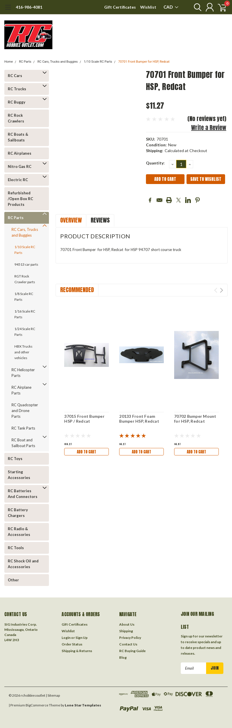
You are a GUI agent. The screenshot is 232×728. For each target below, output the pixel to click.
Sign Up (81, 637)
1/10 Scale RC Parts (98, 62)
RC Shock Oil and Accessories (23, 564)
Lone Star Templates (83, 705)
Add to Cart (86, 452)
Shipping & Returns (77, 651)
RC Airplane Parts (21, 390)
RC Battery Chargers (18, 512)
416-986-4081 (29, 7)
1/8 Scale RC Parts (23, 297)
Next (221, 290)
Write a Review (208, 127)
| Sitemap (53, 695)
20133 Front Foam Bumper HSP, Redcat (139, 419)
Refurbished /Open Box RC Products (20, 199)
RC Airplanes (19, 153)
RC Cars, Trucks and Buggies (57, 62)
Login (66, 637)
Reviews (100, 220)
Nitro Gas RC (19, 166)
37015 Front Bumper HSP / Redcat (84, 419)
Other (13, 580)
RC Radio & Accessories (19, 531)
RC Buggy (16, 102)
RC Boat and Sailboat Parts (23, 443)
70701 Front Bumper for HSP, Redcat (144, 62)
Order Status (72, 644)
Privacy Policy (130, 637)
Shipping (126, 631)
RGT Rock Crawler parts (24, 279)
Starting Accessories (19, 475)
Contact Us (128, 644)
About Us (126, 624)
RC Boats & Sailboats (18, 137)
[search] (194, 7)
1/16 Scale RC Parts (24, 314)
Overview (71, 220)
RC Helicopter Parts (23, 372)
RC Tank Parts (23, 428)
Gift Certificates (120, 7)
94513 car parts (26, 264)
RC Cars (15, 75)
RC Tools (16, 547)
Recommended (77, 289)
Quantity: (155, 162)
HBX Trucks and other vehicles (23, 352)
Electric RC (18, 179)
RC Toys (15, 458)
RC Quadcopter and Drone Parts (25, 411)
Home (8, 62)
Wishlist (148, 7)
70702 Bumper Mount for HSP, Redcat (195, 419)
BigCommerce (37, 705)
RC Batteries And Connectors (22, 493)
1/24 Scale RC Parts (24, 332)
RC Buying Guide (132, 651)
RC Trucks (17, 89)
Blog (123, 657)
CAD (170, 6)
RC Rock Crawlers (16, 118)
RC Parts (25, 62)
